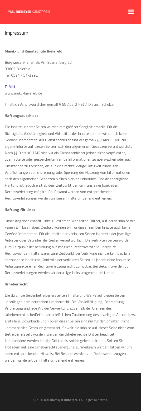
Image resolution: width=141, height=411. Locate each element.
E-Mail (10, 87)
